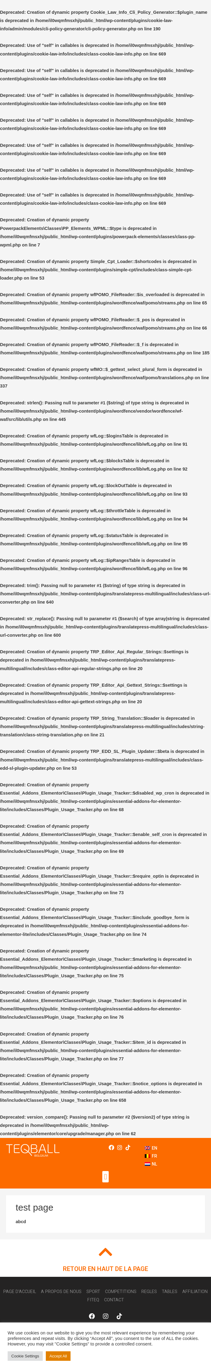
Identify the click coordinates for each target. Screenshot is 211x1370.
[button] (105, 1177)
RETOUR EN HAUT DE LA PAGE (105, 1269)
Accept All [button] (58, 1356)
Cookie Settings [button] (25, 1356)
